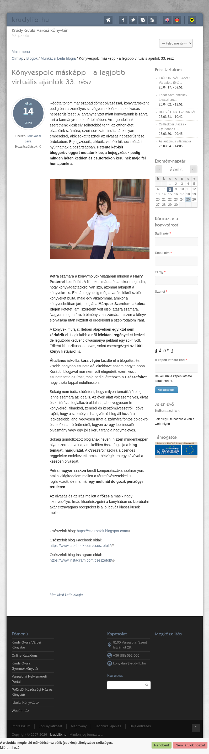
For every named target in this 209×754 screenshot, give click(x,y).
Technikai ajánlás (108, 726)
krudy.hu (30, 19)
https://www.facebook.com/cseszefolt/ (82, 546)
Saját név (163, 233)
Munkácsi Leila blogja (58, 58)
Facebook (123, 20)
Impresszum (21, 726)
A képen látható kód (171, 360)
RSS (152, 20)
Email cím (163, 253)
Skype (142, 20)
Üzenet (161, 291)
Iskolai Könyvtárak (26, 703)
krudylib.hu (58, 734)
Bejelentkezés (140, 726)
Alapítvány (79, 726)
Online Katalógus (25, 655)
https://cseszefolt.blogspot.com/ (104, 531)
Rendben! (161, 745)
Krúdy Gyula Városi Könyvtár (40, 30)
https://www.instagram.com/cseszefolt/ (82, 560)
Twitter (133, 20)
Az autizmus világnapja (175, 141)
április (176, 169)
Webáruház (20, 711)
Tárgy (160, 272)
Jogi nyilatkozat (50, 726)
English (167, 20)
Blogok (32, 58)
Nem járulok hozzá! (190, 745)
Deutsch (177, 20)
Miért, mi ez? (9, 748)
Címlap (108, 20)
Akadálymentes (192, 20)
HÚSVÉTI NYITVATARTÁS (177, 112)
